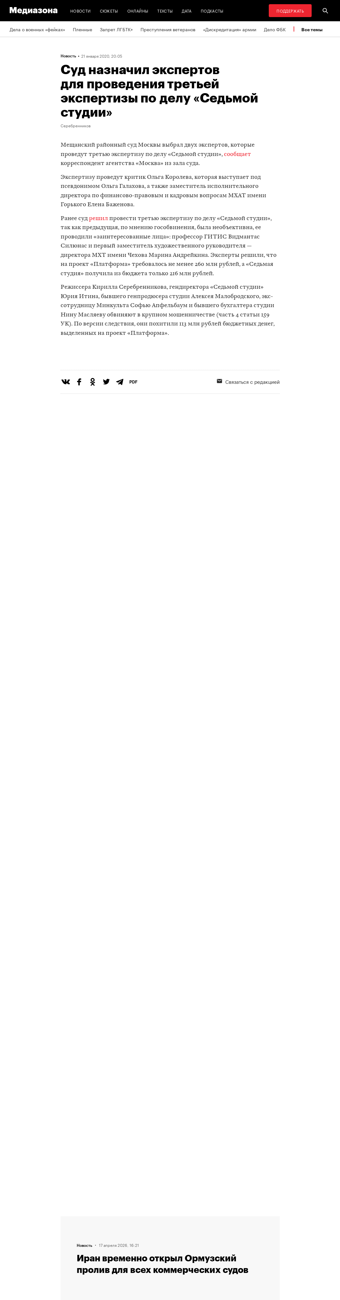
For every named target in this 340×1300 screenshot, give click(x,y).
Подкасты (212, 10)
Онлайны (138, 10)
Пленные (82, 29)
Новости (80, 10)
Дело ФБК (275, 29)
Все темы (312, 29)
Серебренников (76, 125)
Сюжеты (109, 10)
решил (98, 218)
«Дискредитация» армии (229, 29)
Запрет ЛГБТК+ (116, 29)
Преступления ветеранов (168, 29)
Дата (186, 10)
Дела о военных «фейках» (37, 29)
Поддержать (290, 10)
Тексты (165, 10)
